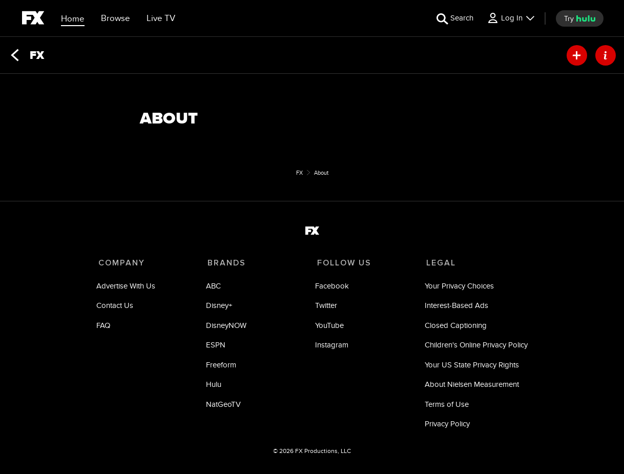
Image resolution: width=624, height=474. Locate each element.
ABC (213, 287)
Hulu (214, 386)
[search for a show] (454, 18)
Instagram (331, 346)
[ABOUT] (605, 55)
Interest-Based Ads (454, 307)
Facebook (331, 287)
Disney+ (219, 307)
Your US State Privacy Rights (470, 366)
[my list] (577, 55)
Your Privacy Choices (457, 287)
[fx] (33, 19)
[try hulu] (580, 18)
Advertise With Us (127, 287)
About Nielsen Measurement (470, 386)
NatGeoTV (223, 406)
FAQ (105, 327)
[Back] (15, 55)
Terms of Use (445, 406)
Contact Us (116, 307)
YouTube (329, 327)
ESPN (216, 346)
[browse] (115, 18)
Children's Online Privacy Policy (474, 346)
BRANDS (225, 263)
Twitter (326, 307)
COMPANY (121, 263)
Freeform (221, 366)
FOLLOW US (342, 263)
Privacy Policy (445, 425)
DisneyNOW (226, 327)
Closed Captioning (454, 327)
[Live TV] (161, 18)
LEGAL (437, 263)
